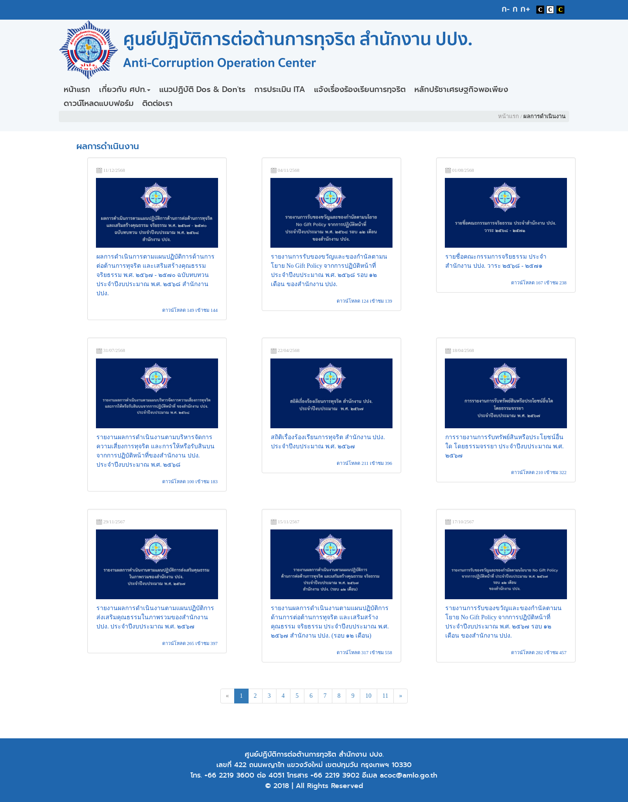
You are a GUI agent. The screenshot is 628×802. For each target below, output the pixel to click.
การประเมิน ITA (279, 89)
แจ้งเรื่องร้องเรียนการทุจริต (360, 89)
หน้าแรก (77, 89)
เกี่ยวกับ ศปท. (124, 89)
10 (368, 696)
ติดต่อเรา (157, 103)
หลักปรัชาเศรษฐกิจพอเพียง (461, 89)
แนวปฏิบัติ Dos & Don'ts (202, 89)
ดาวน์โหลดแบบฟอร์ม (98, 103)
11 (385, 696)
